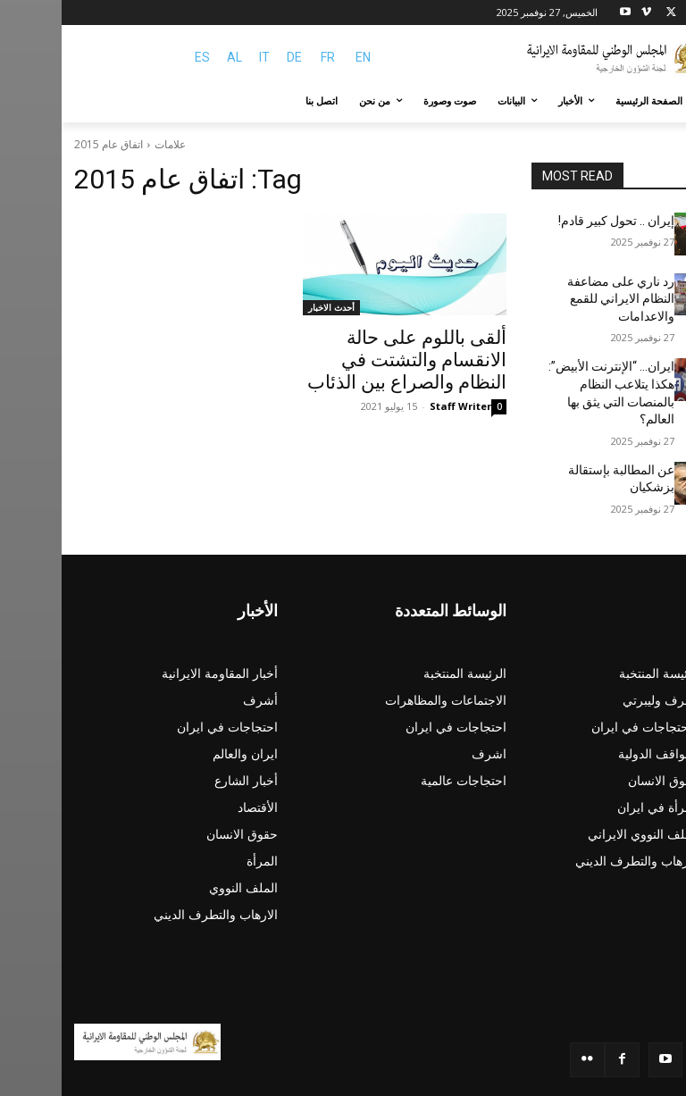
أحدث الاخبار (270, 307)
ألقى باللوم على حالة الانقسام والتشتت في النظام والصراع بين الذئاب (345, 356)
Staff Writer (399, 398)
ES (140, 57)
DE (232, 57)
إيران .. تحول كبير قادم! (561, 219)
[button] (652, 101)
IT (202, 57)
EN (301, 57)
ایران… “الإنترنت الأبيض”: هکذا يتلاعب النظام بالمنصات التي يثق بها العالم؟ (549, 358)
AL (172, 57)
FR (266, 57)
